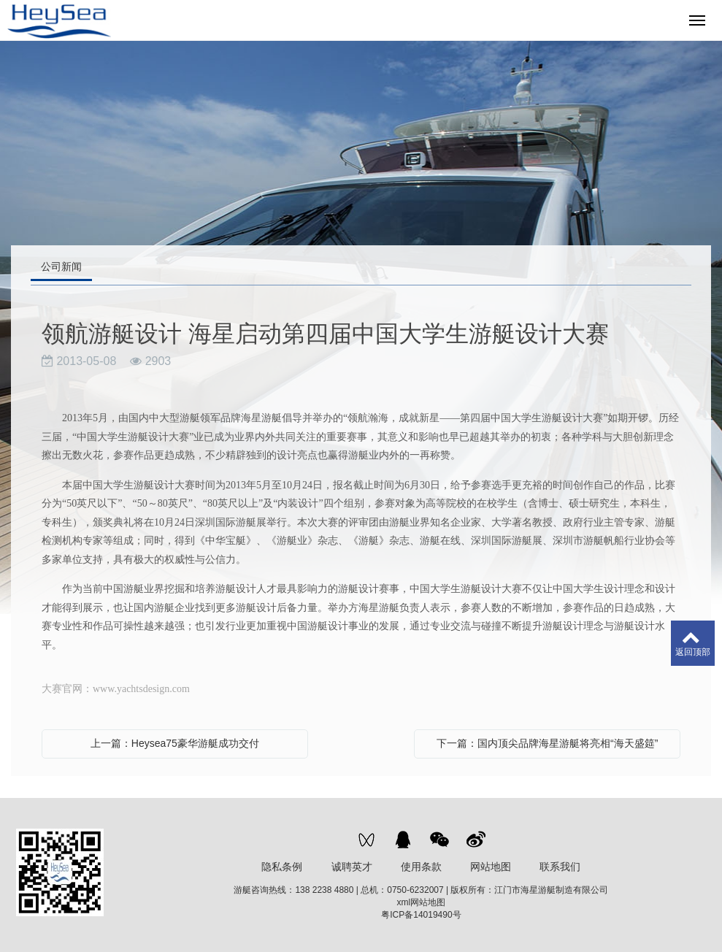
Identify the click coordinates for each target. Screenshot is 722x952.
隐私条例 (281, 866)
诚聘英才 (351, 866)
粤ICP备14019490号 (421, 915)
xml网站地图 (421, 902)
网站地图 (490, 866)
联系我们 (559, 866)
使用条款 (421, 866)
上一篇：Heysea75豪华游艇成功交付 (175, 743)
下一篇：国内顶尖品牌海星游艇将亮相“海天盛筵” (547, 743)
